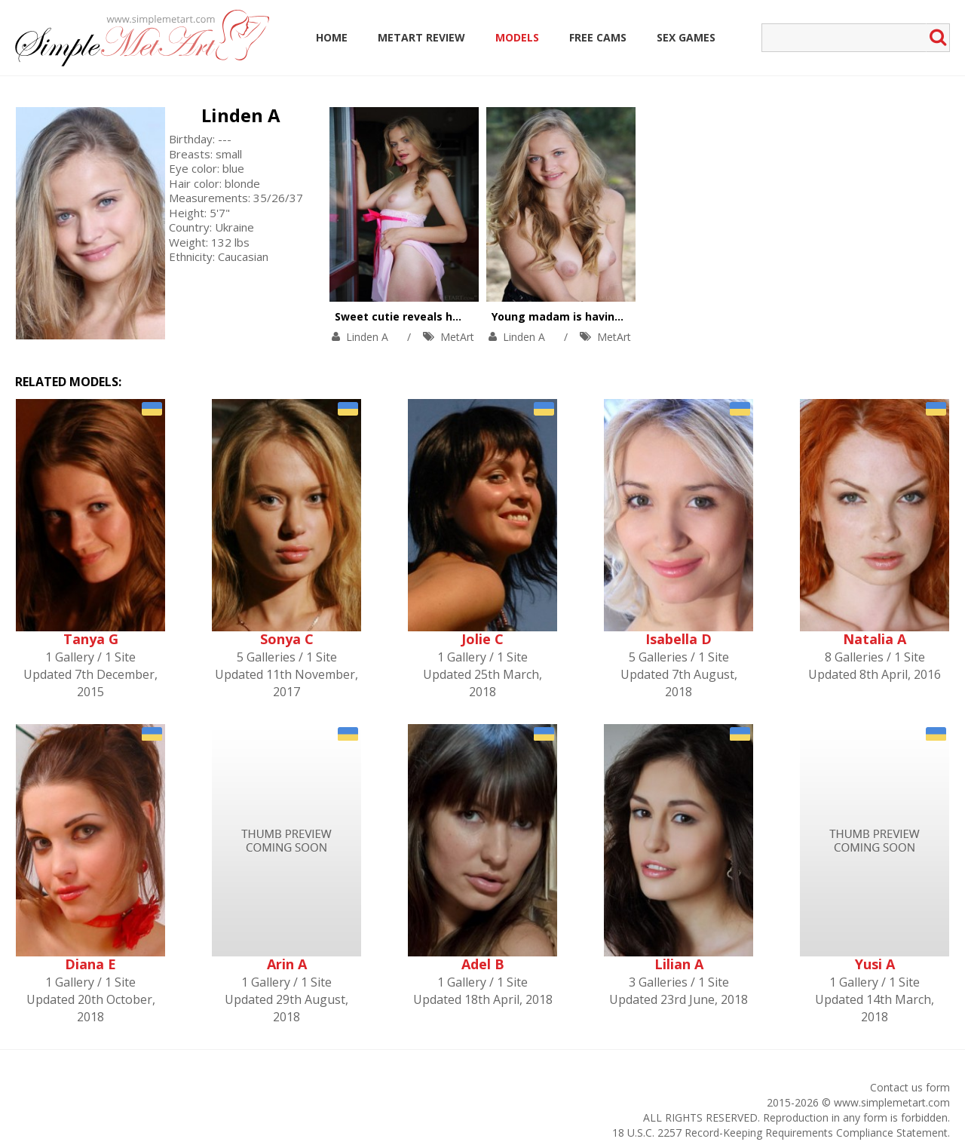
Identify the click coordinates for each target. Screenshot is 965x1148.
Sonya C (287, 639)
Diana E (90, 964)
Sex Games (686, 37)
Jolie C (482, 639)
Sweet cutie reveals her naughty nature (444, 316)
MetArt (457, 337)
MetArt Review (421, 37)
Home (332, 37)
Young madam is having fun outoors (591, 316)
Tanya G (90, 639)
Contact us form (910, 1087)
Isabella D (678, 639)
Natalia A (874, 639)
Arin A (287, 964)
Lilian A (678, 964)
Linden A (240, 115)
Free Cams (597, 37)
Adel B (482, 964)
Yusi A (875, 964)
